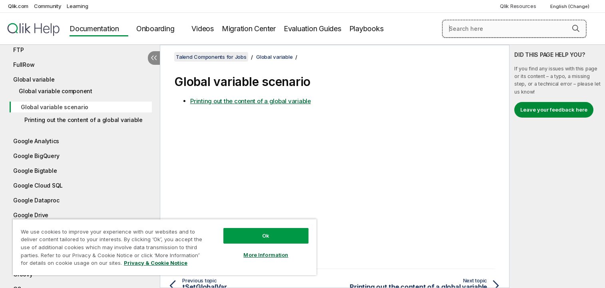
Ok (265, 235)
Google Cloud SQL (38, 185)
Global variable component (55, 91)
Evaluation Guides (312, 28)
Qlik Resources (518, 6)
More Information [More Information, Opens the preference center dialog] (265, 255)
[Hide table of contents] (154, 58)
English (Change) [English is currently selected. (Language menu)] (570, 6)
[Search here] (514, 28)
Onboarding (155, 28)
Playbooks (366, 28)
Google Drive (30, 215)
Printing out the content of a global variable (83, 119)
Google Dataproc (36, 200)
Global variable (33, 79)
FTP (18, 49)
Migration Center (249, 28)
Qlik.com (18, 6)
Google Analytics (36, 141)
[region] (164, 247)
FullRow (23, 64)
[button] (576, 28)
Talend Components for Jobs (211, 57)
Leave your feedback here (553, 109)
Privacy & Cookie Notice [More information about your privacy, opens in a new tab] (155, 263)
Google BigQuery (36, 155)
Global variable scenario (54, 107)
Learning (77, 6)
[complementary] (557, 166)
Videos (202, 28)
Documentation (94, 28)
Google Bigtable (35, 170)
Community (48, 6)
